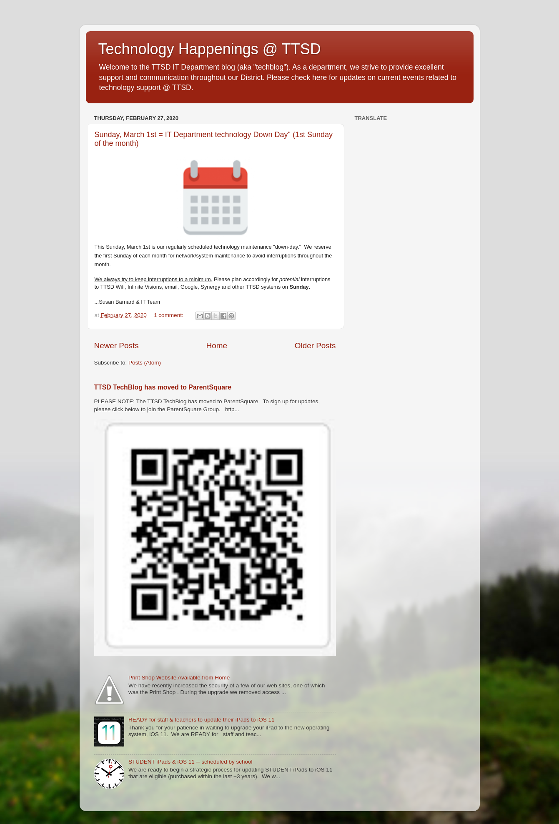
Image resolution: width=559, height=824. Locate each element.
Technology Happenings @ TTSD (209, 48)
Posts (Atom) (144, 363)
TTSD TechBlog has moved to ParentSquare (162, 387)
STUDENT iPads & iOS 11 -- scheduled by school (190, 762)
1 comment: (169, 315)
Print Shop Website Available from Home (179, 677)
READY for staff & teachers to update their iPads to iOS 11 (201, 720)
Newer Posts (116, 345)
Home (216, 345)
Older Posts (315, 345)
